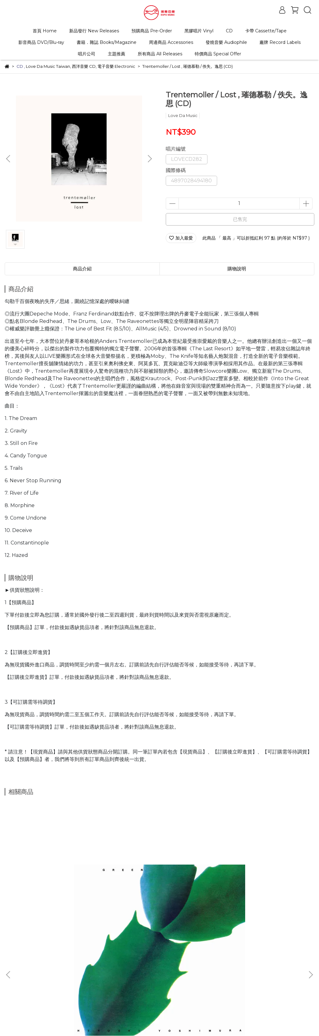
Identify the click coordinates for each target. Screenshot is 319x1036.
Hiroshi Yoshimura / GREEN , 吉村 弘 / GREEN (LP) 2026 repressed (60, 902)
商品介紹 (82, 269)
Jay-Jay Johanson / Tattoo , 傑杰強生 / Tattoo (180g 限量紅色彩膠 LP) (258, 902)
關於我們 (29, 968)
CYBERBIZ (163, 1020)
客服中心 (119, 968)
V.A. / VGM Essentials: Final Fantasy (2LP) (159, 902)
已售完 (240, 219)
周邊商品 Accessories (171, 42)
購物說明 (54, 968)
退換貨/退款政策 (87, 968)
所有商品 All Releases (160, 54)
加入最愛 (181, 238)
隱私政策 (144, 968)
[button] (149, 158)
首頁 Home (45, 31)
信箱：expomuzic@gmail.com (37, 997)
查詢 (9, 968)
